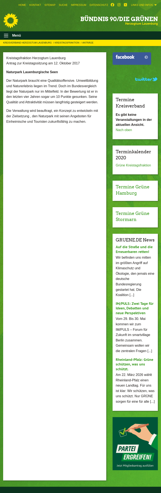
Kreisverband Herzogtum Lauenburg (27, 42)
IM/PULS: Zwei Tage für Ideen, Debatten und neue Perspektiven (134, 308)
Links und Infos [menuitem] (142, 5)
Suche (63, 5)
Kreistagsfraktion (67, 42)
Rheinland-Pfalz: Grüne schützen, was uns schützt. (134, 364)
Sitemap (50, 5)
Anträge (87, 42)
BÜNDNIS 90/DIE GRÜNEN (119, 19)
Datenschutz (99, 5)
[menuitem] (22, 5)
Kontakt (35, 5)
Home (22, 5)
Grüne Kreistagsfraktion (133, 165)
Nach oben (124, 130)
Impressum (78, 5)
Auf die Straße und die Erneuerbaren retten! (134, 249)
